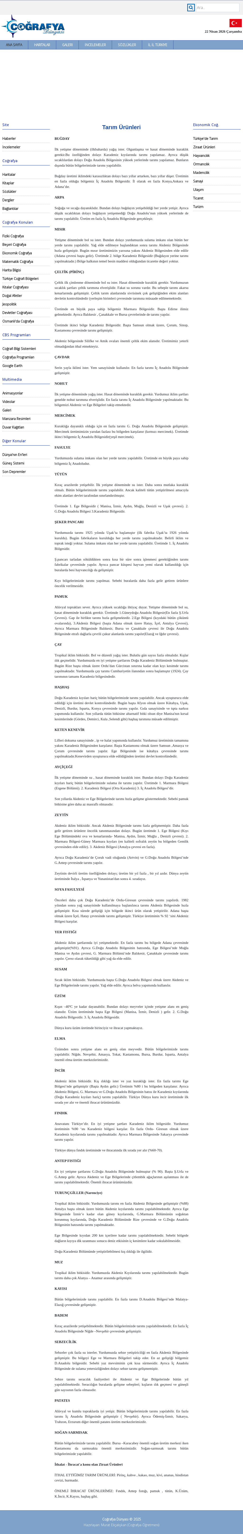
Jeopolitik (9, 304)
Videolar (8, 401)
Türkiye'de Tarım (205, 138)
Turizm (198, 206)
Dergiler (8, 200)
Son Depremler (14, 471)
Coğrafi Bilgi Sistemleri (19, 348)
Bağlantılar (10, 208)
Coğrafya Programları (18, 357)
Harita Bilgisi (11, 270)
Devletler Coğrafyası (17, 312)
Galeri (67, 45)
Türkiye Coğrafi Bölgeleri (20, 278)
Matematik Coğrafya (17, 261)
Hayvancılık (201, 155)
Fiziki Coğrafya (13, 236)
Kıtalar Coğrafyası (15, 287)
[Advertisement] (121, 85)
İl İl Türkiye (157, 45)
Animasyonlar (12, 393)
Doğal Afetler (12, 295)
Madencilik (201, 172)
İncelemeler (95, 45)
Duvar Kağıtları (13, 427)
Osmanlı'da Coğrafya (18, 321)
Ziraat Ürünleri (204, 147)
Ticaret (198, 198)
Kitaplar (8, 183)
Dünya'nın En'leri (14, 454)
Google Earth (12, 365)
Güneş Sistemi (13, 463)
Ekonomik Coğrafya (17, 253)
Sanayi (198, 181)
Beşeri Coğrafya (14, 244)
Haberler (9, 138)
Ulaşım (198, 189)
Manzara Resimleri (16, 418)
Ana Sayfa (14, 45)
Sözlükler (127, 45)
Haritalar (42, 45)
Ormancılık (201, 164)
